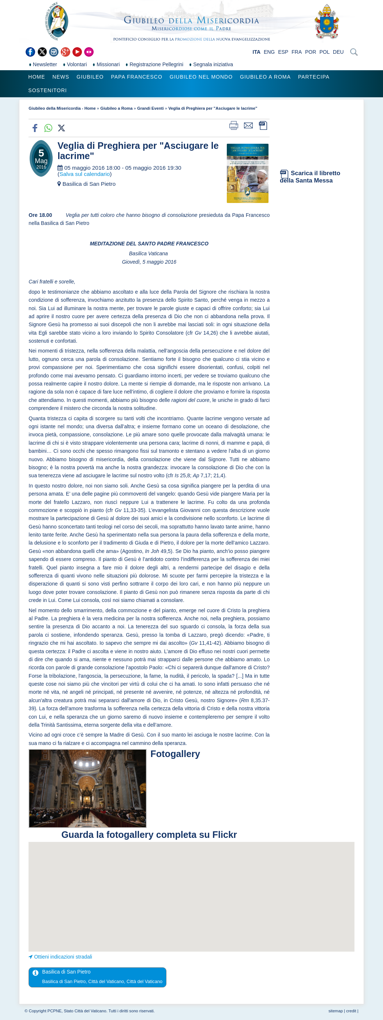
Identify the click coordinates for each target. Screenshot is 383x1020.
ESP (283, 52)
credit (351, 1011)
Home (36, 77)
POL (324, 52)
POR (310, 52)
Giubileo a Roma (265, 77)
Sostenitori (47, 90)
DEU (338, 52)
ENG (269, 52)
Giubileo (90, 77)
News (60, 77)
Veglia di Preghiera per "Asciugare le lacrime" (212, 108)
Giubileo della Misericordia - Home (62, 108)
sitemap (335, 1011)
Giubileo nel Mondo (201, 77)
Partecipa (314, 77)
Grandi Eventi (150, 108)
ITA (257, 52)
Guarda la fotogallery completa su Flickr (149, 834)
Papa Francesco (136, 77)
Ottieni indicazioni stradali (63, 957)
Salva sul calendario (84, 174)
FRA (297, 52)
